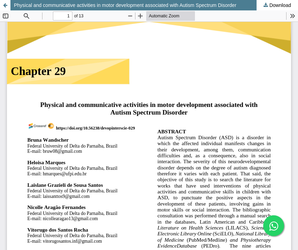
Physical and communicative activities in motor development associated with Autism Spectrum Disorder (125, 5)
